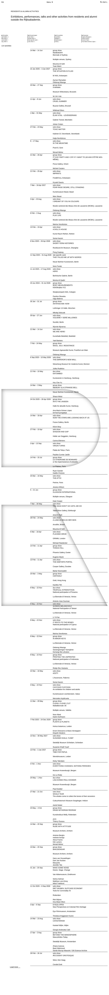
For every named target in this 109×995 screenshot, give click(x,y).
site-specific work (33, 40)
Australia (58, 37)
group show (32, 38)
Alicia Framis (86, 38)
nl (106, 2)
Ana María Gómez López (89, 41)
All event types (33, 35)
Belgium (57, 38)
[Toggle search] (101, 2)
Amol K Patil (85, 40)
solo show (31, 41)
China (57, 41)
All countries (59, 35)
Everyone (85, 35)
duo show (31, 37)
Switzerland (58, 40)
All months (5, 35)
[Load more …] (15, 967)
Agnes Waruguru (87, 37)
